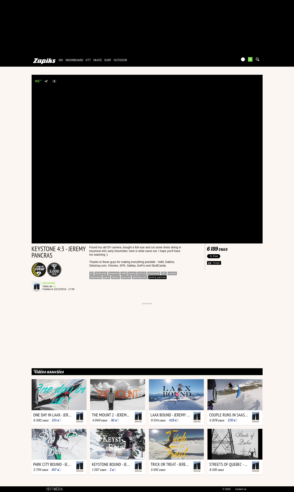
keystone (114, 273)
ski (61, 60)
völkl (123, 273)
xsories (172, 273)
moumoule (153, 273)
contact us (240, 489)
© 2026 (227, 489)
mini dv (142, 273)
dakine (115, 277)
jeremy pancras (157, 277)
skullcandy (101, 273)
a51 (164, 273)
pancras (126, 277)
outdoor (120, 60)
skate (97, 60)
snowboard (74, 60)
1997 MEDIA (56, 489)
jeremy (132, 273)
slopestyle (95, 277)
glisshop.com (140, 277)
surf (107, 60)
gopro (106, 277)
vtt (88, 60)
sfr (91, 273)
